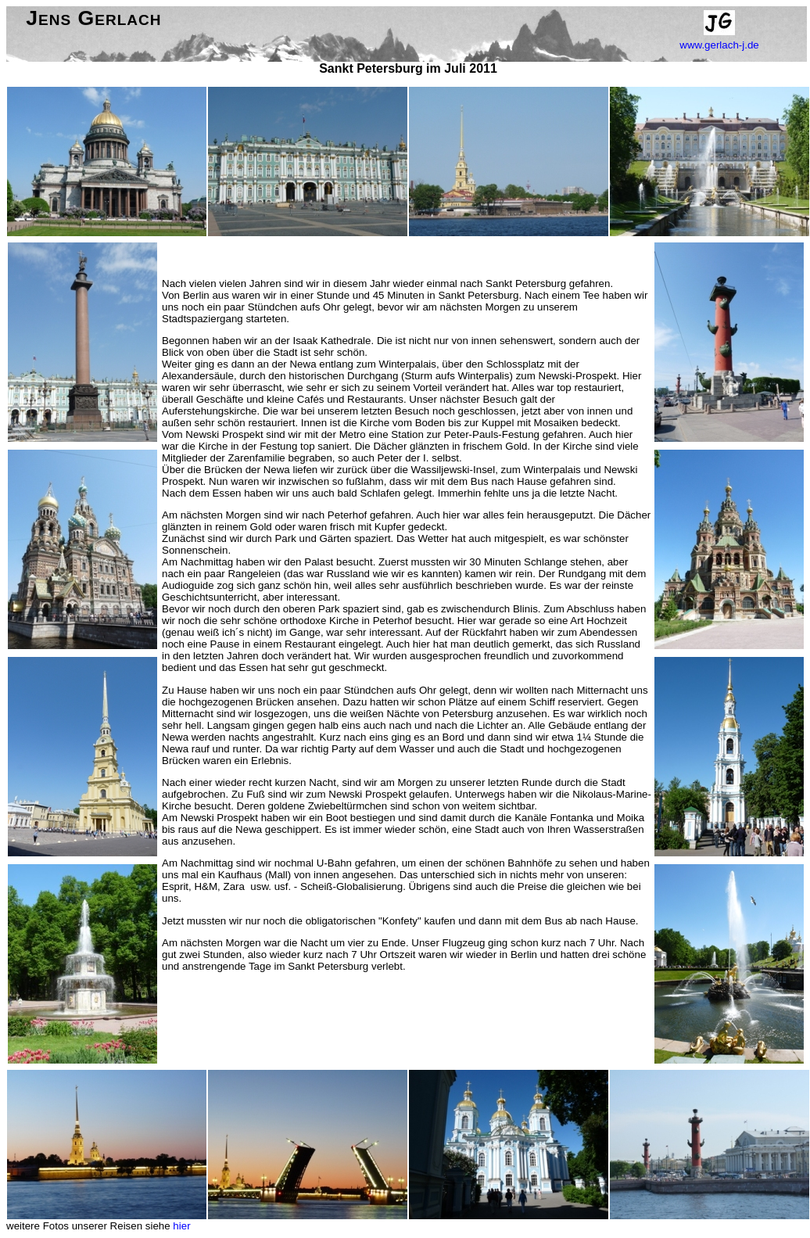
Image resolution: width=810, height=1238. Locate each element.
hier (181, 1226)
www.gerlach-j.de (718, 45)
